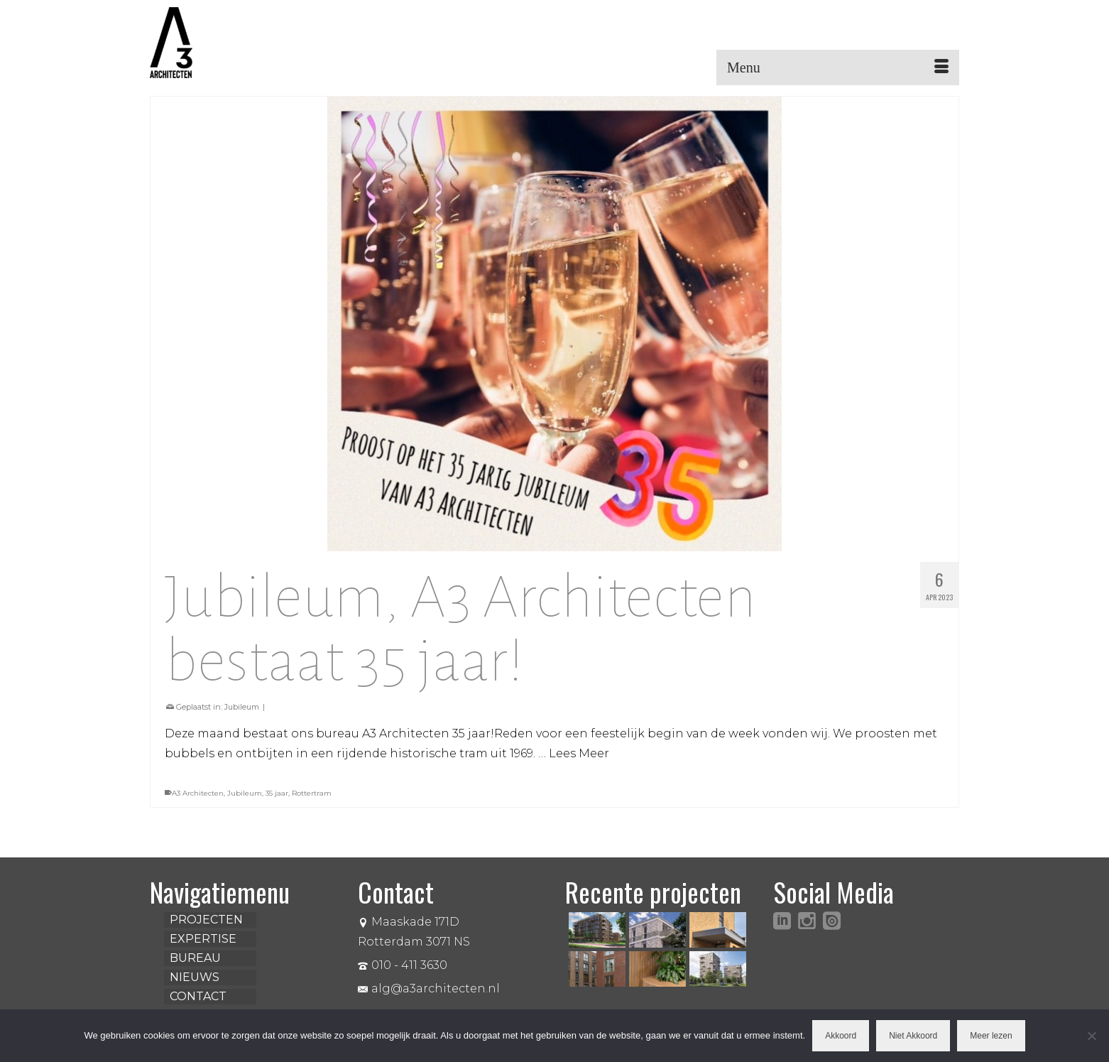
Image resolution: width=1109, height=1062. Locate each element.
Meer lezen (991, 1036)
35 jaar (277, 793)
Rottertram (312, 793)
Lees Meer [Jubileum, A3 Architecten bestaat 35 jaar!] (579, 753)
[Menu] (837, 67)
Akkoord (840, 1036)
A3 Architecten (198, 793)
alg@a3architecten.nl (429, 988)
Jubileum (241, 707)
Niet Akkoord (913, 1036)
